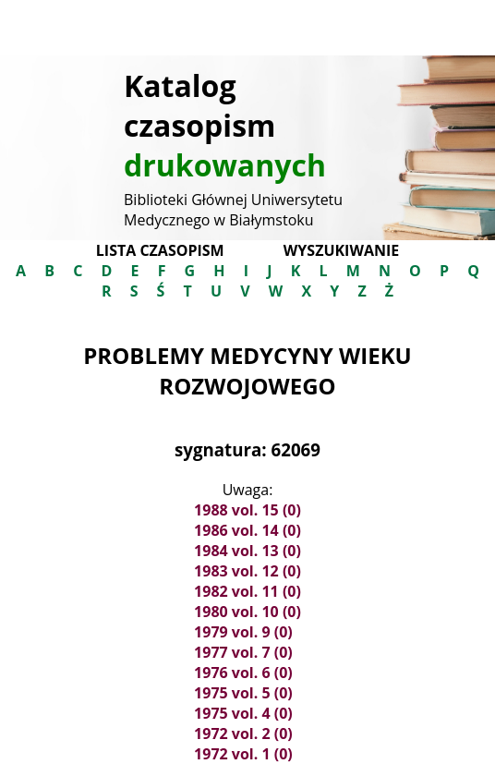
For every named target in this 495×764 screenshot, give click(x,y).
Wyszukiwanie (341, 250)
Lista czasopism (160, 250)
